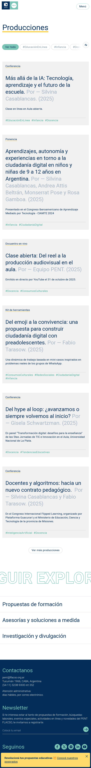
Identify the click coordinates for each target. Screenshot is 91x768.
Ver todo (10, 47)
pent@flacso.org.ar (13, 677)
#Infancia (60, 47)
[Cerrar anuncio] (86, 756)
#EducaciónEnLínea (35, 47)
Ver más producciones (45, 550)
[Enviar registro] (86, 729)
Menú (82, 6)
